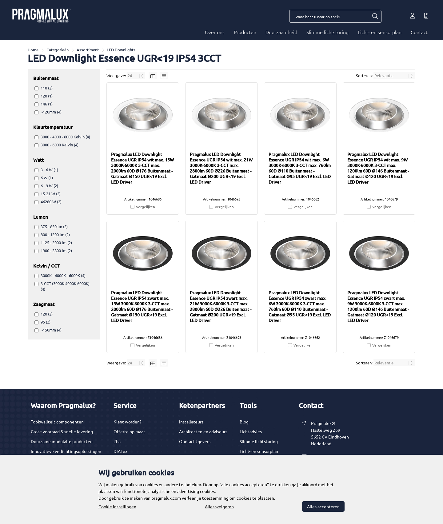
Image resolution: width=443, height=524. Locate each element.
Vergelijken (145, 206)
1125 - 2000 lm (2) (56, 242)
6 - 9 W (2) (49, 185)
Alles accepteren (323, 506)
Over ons (215, 32)
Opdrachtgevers (194, 441)
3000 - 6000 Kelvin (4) (59, 144)
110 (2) (47, 87)
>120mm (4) (51, 111)
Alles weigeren (219, 506)
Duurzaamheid (281, 32)
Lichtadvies (251, 431)
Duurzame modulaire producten (62, 441)
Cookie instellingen (117, 506)
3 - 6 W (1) (49, 169)
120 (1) (47, 95)
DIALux (120, 451)
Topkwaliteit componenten (57, 421)
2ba (117, 441)
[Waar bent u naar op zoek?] (375, 16)
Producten (245, 32)
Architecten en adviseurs (203, 431)
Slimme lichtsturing (327, 32)
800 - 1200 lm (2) (55, 234)
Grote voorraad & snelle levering (62, 431)
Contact (419, 32)
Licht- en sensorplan (379, 32)
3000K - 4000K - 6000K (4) (63, 275)
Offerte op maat (129, 431)
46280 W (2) (51, 201)
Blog (244, 421)
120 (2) (47, 313)
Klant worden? (128, 421)
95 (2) (45, 321)
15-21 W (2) (51, 193)
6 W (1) (47, 177)
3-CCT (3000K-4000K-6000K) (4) (65, 286)
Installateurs (191, 421)
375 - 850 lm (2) (54, 226)
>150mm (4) (51, 329)
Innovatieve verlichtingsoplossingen (66, 451)
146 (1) (47, 103)
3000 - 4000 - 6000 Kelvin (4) (65, 136)
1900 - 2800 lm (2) (56, 250)
